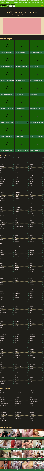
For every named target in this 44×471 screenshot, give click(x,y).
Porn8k (31, 410)
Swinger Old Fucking (34, 408)
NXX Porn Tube (18, 418)
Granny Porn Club (3, 414)
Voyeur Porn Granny (34, 401)
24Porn (16, 420)
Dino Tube (2, 397)
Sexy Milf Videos (33, 420)
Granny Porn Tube (4, 410)
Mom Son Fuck (18, 410)
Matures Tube (18, 401)
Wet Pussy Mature (4, 420)
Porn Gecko (32, 414)
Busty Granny (17, 390)
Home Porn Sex (18, 405)
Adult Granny (7, 2)
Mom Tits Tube (33, 392)
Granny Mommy (28, 2)
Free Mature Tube (33, 399)
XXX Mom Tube (21, 2)
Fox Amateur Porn (4, 403)
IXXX (31, 397)
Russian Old (32, 418)
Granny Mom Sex (3, 408)
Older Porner (32, 405)
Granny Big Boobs (4, 392)
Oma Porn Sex (3, 416)
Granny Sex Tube (3, 405)
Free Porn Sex (18, 395)
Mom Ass (2, 418)
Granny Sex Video (18, 392)
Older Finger (17, 423)
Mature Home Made (14, 2)
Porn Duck (32, 412)
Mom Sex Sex (18, 412)
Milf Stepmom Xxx (33, 423)
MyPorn (31, 403)
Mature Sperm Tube (4, 423)
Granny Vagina (39, 2)
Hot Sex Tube (32, 390)
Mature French (3, 412)
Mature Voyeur (18, 403)
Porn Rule (17, 414)
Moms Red (32, 416)
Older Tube (34, 2)
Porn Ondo (17, 397)
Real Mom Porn (33, 395)
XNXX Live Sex (18, 416)
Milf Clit (16, 399)
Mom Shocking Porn (19, 408)
